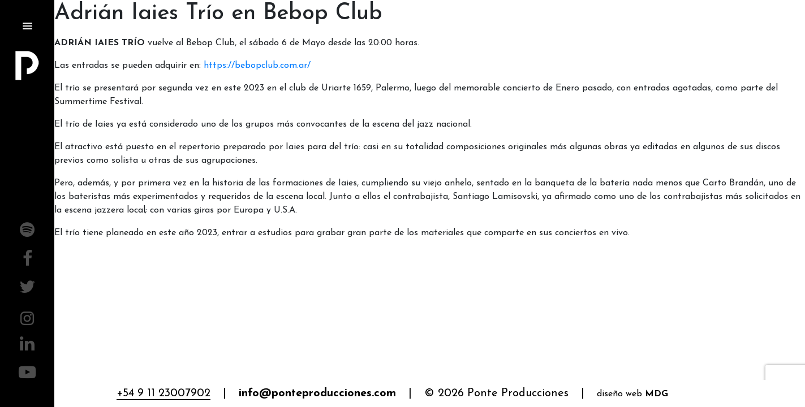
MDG (656, 394)
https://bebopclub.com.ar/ (257, 65)
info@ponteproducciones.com (317, 393)
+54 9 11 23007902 (163, 393)
